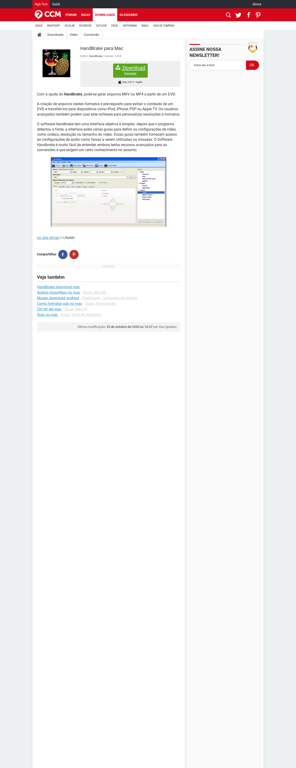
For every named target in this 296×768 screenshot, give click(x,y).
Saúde (56, 4)
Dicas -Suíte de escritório (81, 314)
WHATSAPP (53, 25)
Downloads (105, 15)
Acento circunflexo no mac (58, 292)
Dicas (85, 15)
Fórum (71, 15)
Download (130, 70)
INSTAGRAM (130, 25)
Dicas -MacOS (94, 292)
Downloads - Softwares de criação (109, 298)
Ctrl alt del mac (49, 309)
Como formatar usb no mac (59, 303)
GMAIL (145, 25)
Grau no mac (47, 314)
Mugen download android (58, 298)
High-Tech (41, 4)
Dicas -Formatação (100, 303)
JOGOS (39, 25)
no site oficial (48, 238)
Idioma (257, 4)
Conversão (91, 35)
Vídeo (74, 35)
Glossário (129, 15)
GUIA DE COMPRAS (163, 25)
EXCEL (114, 25)
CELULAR (70, 25)
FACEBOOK (85, 25)
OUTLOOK (101, 25)
